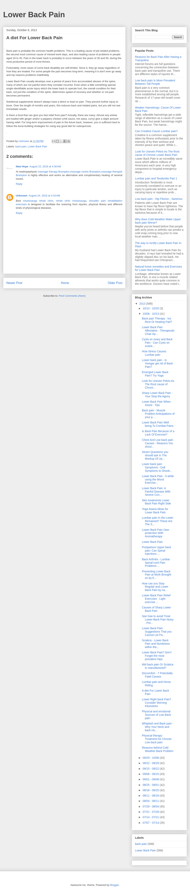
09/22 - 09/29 (151, 763)
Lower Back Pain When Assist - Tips (156, 403)
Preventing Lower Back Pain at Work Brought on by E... (156, 575)
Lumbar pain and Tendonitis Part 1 (156, 178)
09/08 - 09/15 (151, 774)
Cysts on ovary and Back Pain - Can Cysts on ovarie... (157, 343)
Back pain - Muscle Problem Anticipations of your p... (158, 414)
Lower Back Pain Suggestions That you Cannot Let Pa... (157, 632)
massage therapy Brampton (53, 171)
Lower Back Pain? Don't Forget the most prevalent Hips (156, 656)
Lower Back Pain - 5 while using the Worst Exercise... (158, 479)
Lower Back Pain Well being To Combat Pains (158, 424)
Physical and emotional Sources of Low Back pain (156, 715)
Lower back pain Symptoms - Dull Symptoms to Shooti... (157, 467)
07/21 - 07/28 (151, 811)
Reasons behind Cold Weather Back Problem (157, 749)
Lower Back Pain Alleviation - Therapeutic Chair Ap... (158, 330)
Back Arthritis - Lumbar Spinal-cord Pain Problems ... (156, 563)
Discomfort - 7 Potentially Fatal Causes (157, 675)
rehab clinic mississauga (71, 200)
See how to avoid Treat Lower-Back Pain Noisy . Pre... (158, 619)
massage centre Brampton (85, 171)
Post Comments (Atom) (72, 295)
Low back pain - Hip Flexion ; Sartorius (158, 198)
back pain (21, 146)
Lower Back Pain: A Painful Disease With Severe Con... (156, 492)
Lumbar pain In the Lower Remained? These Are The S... (157, 521)
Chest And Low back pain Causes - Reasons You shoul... (157, 443)
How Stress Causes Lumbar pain (154, 353)
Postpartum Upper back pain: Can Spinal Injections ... (156, 551)
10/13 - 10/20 (151, 308)
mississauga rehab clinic (38, 200)
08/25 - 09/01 (151, 784)
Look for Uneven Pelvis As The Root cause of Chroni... (158, 384)
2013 (142, 303)
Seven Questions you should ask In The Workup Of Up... (155, 455)
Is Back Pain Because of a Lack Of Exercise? (158, 433)
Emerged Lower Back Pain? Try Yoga (155, 374)
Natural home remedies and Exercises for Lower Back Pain (158, 268)
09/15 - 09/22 (151, 768)
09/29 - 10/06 (151, 757)
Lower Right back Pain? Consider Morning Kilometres (156, 703)
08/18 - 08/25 (151, 790)
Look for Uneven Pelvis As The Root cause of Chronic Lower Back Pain (157, 153)
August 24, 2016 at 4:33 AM (44, 195)
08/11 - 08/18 (151, 795)
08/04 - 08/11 (151, 800)
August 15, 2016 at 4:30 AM (45, 166)
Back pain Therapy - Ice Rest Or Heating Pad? (157, 320)
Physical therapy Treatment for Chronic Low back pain (157, 739)
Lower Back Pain (34, 14)
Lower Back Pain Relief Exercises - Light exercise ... (156, 599)
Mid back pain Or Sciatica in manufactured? (157, 666)
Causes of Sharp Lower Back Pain (156, 609)
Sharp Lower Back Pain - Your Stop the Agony (157, 394)
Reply (19, 183)
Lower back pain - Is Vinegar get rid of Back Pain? (157, 363)
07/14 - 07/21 (151, 817)
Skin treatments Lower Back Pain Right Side (156, 502)
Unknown (22, 195)
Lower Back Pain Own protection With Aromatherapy (155, 533)
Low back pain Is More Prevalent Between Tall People (155, 82)
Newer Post (14, 283)
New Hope (22, 166)
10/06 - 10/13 (151, 313)
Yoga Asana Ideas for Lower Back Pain (155, 510)
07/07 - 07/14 (151, 822)
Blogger (114, 884)
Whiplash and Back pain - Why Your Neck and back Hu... (157, 727)
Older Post (115, 283)
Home (65, 283)
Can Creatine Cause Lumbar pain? (156, 131)
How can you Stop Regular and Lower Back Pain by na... (155, 587)
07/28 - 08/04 (151, 806)
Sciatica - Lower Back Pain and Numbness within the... (156, 644)
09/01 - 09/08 (151, 779)
